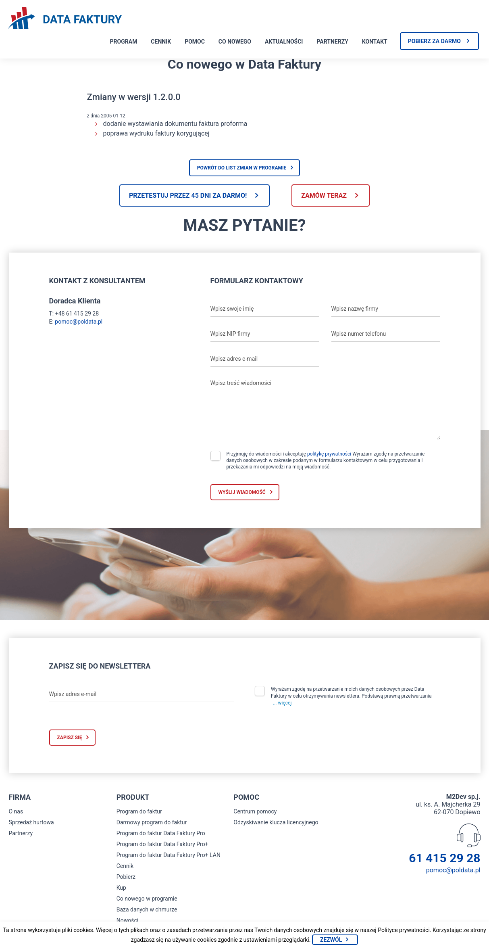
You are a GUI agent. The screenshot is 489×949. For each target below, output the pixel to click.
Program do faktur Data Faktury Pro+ (162, 844)
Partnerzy (332, 41)
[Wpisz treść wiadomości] (325, 408)
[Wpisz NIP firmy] (264, 334)
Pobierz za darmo (434, 41)
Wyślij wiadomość (242, 492)
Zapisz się (69, 737)
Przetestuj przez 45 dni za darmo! (188, 195)
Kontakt (374, 41)
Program (123, 41)
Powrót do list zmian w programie (242, 168)
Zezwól (331, 939)
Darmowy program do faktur (152, 822)
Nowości (127, 920)
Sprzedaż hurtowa (31, 822)
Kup (121, 887)
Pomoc (195, 41)
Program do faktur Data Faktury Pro (161, 833)
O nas (16, 811)
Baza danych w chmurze (147, 909)
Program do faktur (139, 811)
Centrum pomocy (255, 811)
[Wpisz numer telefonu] (385, 334)
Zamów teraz (324, 195)
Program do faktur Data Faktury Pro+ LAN (169, 855)
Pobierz (126, 877)
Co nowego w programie (147, 898)
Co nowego (234, 41)
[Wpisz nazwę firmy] (385, 309)
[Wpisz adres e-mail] (264, 359)
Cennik (161, 41)
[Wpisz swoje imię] (264, 309)
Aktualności (284, 41)
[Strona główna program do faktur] (65, 19)
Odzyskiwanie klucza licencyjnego (275, 822)
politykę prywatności (329, 454)
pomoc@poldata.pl (78, 321)
